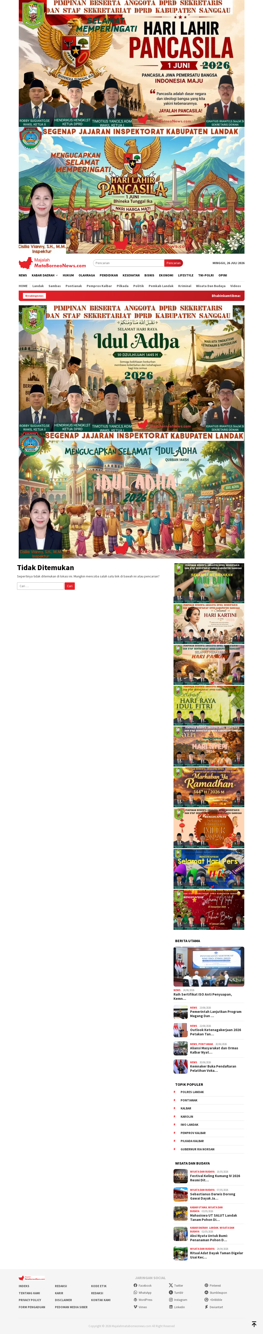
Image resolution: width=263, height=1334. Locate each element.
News (177, 990)
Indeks (24, 1286)
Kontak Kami (101, 1300)
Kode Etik (99, 1286)
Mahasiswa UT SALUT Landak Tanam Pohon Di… (213, 1217)
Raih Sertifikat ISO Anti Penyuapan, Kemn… (203, 996)
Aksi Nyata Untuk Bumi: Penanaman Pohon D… (209, 1238)
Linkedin (177, 1307)
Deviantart (213, 1307)
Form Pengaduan (32, 1307)
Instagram (178, 1300)
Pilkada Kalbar (192, 1141)
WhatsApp (142, 1293)
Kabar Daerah (199, 1227)
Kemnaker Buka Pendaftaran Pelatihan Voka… (213, 1068)
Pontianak (205, 1044)
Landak (213, 1227)
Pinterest (212, 1286)
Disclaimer (63, 1300)
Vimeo (140, 1307)
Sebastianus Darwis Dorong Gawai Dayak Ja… (212, 1196)
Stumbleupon (215, 1293)
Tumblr (176, 1293)
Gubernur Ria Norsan (197, 1149)
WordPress (142, 1300)
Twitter (176, 1286)
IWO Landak (189, 1125)
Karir (59, 1293)
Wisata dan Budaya (202, 1171)
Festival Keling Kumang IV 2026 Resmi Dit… (215, 1178)
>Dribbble (213, 1300)
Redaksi (61, 1286)
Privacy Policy (30, 1300)
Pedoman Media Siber (71, 1307)
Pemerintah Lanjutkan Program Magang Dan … (215, 1014)
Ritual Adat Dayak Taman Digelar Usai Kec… (216, 1255)
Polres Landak (192, 1092)
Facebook (142, 1286)
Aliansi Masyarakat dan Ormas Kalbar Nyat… (214, 1050)
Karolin (187, 1117)
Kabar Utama (198, 1207)
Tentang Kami (29, 1293)
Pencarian (174, 263)
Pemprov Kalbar (193, 1133)
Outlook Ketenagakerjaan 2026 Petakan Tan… (215, 1032)
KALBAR (186, 1108)
